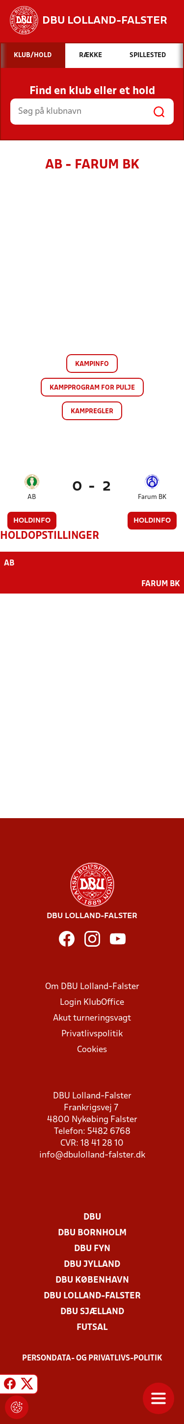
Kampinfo (92, 364)
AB (31, 497)
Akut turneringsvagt (92, 1018)
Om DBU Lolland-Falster (92, 987)
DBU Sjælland (92, 1312)
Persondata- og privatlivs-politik (92, 1358)
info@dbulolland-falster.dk (92, 1155)
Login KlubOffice (92, 1002)
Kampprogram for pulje (92, 388)
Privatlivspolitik (92, 1034)
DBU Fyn (92, 1249)
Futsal (92, 1328)
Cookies (92, 1050)
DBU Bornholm (92, 1233)
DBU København (92, 1280)
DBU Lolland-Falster (92, 1296)
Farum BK (152, 497)
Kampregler (92, 411)
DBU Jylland (92, 1264)
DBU (92, 1217)
